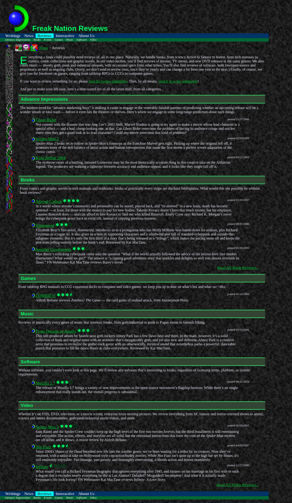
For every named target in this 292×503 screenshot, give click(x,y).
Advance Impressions (17, 39)
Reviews (44, 35)
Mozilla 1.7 (45, 383)
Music (69, 39)
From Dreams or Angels (56, 331)
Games (59, 39)
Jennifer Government (53, 249)
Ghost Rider (46, 120)
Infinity (42, 467)
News (29, 35)
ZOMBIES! (46, 295)
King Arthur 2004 (51, 158)
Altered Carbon (49, 201)
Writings (12, 35)
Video (93, 39)
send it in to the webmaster (178, 81)
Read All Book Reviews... (238, 267)
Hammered (45, 225)
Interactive (64, 35)
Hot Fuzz (43, 447)
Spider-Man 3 (47, 427)
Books (37, 39)
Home (43, 48)
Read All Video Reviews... (237, 484)
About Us (86, 35)
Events (48, 39)
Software (81, 39)
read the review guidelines (108, 81)
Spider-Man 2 (47, 139)
